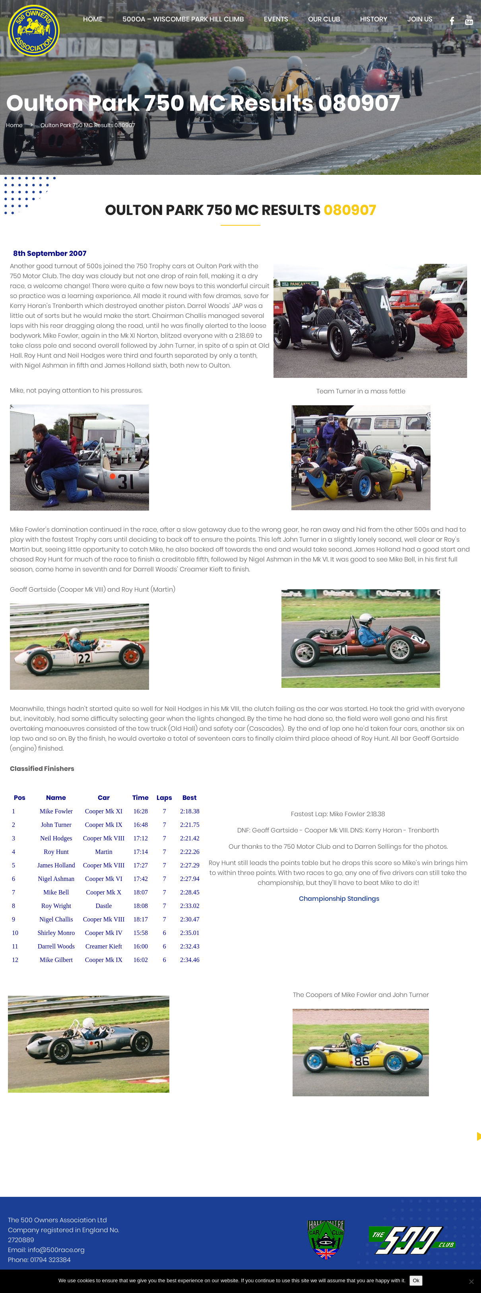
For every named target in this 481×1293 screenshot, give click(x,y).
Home (93, 19)
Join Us (420, 19)
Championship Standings (339, 899)
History (374, 19)
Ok (416, 1280)
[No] (471, 1281)
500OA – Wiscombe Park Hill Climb (183, 19)
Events (276, 19)
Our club (324, 19)
